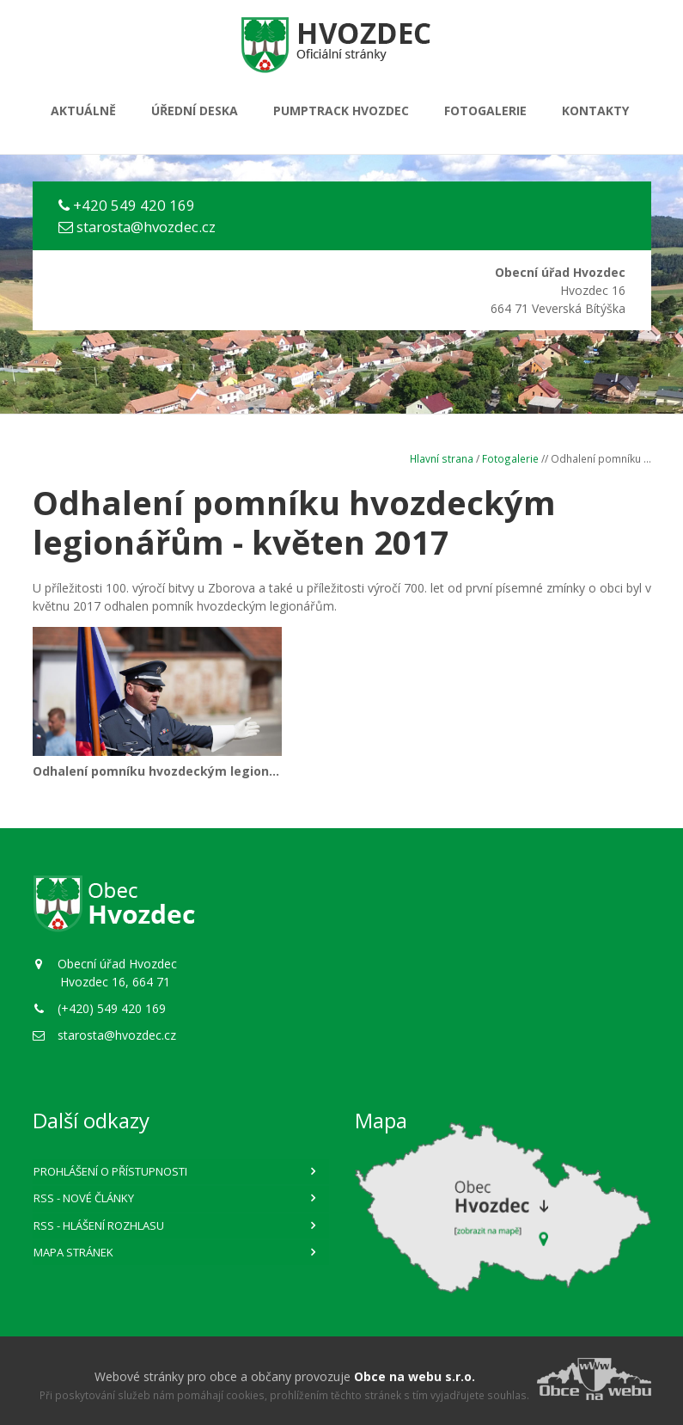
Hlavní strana (441, 458)
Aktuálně (83, 110)
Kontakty (595, 110)
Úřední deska (194, 110)
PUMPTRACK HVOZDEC (341, 110)
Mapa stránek (73, 1252)
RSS (84, 1198)
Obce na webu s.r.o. (414, 1376)
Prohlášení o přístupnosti (110, 1171)
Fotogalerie (485, 110)
